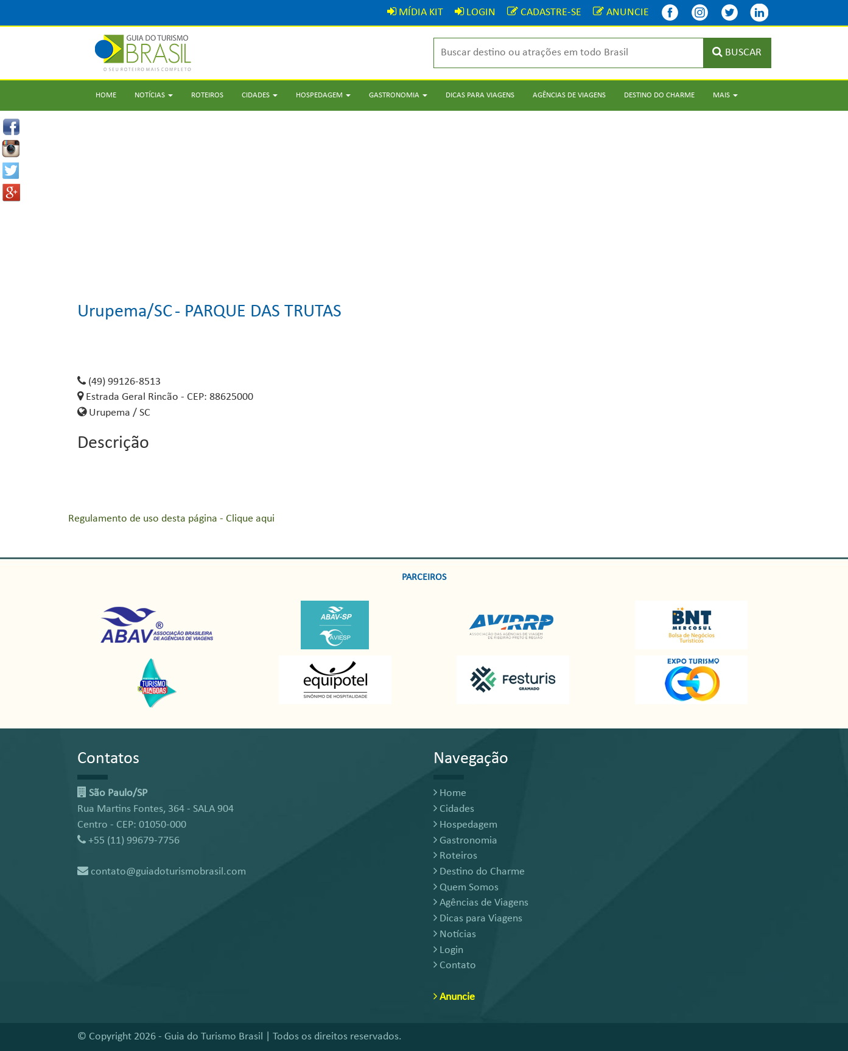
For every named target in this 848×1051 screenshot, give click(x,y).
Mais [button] (725, 95)
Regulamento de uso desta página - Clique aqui (171, 519)
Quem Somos (466, 887)
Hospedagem (465, 825)
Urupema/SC (124, 311)
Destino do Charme (659, 95)
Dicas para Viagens (480, 95)
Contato (454, 965)
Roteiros (207, 95)
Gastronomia (465, 841)
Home (106, 95)
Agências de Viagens (569, 95)
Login (448, 950)
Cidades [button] (260, 95)
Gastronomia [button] (398, 95)
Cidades (453, 809)
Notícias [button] (154, 95)
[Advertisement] (424, 196)
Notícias (454, 934)
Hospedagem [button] (323, 95)
